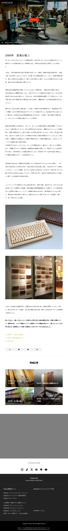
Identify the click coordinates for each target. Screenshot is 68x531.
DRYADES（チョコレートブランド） (14, 508)
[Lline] (28, 349)
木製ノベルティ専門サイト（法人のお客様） (16, 513)
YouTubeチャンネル (39, 510)
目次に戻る (10, 341)
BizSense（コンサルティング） (12, 510)
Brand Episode (34, 19)
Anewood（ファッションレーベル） (14, 505)
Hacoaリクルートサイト (10, 498)
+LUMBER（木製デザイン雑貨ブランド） (15, 502)
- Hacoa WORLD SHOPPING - (34, 480)
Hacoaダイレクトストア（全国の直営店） (15, 495)
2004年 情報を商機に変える (15, 338)
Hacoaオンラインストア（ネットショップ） (16, 493)
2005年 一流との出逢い (15, 334)
